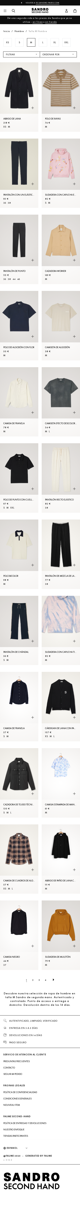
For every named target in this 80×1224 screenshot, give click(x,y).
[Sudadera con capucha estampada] (61, 173)
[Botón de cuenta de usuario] (66, 11)
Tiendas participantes (15, 1136)
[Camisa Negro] (19, 935)
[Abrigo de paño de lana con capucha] (61, 859)
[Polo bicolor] (19, 554)
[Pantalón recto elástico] (61, 478)
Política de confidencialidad (20, 1092)
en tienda (51, 22)
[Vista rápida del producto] (32, 108)
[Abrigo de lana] (19, 97)
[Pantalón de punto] (19, 249)
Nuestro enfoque (13, 1129)
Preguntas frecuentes (16, 1061)
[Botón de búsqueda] (13, 11)
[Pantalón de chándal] (19, 630)
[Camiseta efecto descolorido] (61, 402)
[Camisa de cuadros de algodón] (19, 859)
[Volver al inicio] (40, 11)
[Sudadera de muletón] (61, 935)
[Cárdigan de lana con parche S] (61, 706)
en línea (38, 22)
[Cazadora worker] (61, 249)
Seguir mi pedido (12, 1074)
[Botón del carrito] (75, 11)
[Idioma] (19, 1148)
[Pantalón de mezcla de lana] (61, 554)
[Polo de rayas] (61, 97)
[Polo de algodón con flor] (19, 325)
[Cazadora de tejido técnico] (19, 783)
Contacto (9, 1067)
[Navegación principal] (5, 11)
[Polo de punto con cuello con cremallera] (19, 478)
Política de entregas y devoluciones (24, 1123)
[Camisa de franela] (19, 402)
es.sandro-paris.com (47, 3)
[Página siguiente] (53, 980)
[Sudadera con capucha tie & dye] (61, 630)
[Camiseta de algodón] (61, 325)
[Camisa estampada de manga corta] (61, 783)
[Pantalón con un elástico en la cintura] (19, 173)
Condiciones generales (17, 1098)
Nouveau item (11, 1105)
